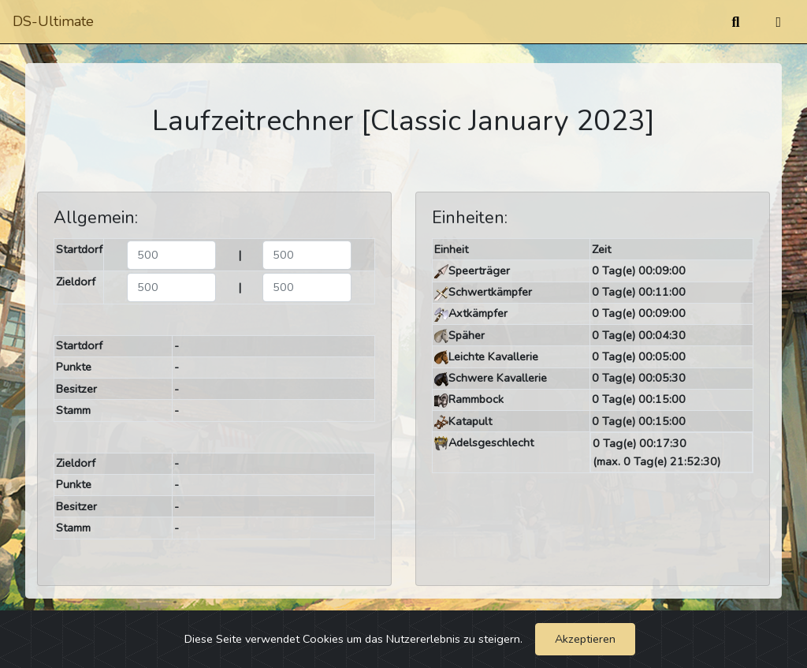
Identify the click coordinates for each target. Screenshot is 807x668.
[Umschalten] (778, 22)
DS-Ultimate (53, 21)
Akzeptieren (585, 639)
